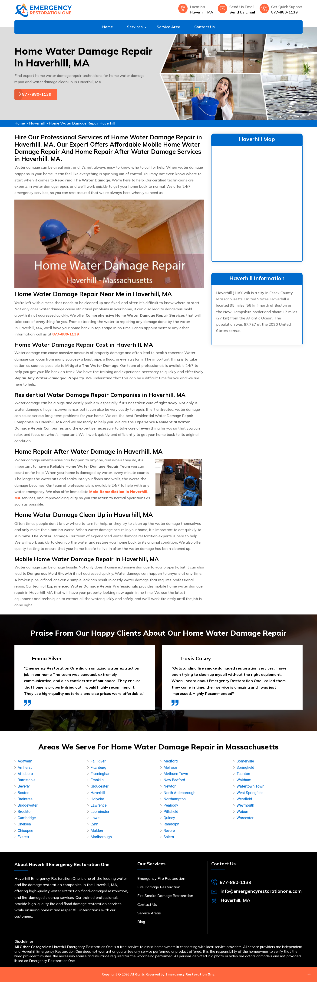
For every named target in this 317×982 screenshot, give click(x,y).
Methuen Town (176, 774)
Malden (97, 830)
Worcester (245, 818)
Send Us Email (242, 12)
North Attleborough (179, 793)
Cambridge (27, 818)
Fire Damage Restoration (158, 887)
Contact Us (204, 26)
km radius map (257, 202)
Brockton (25, 811)
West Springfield (250, 793)
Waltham (244, 780)
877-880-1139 (284, 12)
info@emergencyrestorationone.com (261, 891)
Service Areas (149, 913)
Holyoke (97, 799)
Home (107, 26)
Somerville (245, 761)
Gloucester (100, 786)
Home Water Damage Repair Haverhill (82, 123)
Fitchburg (98, 767)
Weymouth (245, 805)
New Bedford (174, 780)
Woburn (243, 811)
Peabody (171, 805)
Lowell (96, 818)
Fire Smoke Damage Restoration (165, 895)
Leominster (100, 811)
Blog (141, 921)
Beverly (24, 786)
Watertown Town (250, 786)
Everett (23, 837)
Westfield (244, 799)
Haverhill (37, 123)
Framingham (101, 774)
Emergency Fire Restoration (161, 878)
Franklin (97, 780)
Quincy (169, 818)
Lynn (94, 824)
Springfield (245, 767)
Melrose (170, 767)
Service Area (168, 26)
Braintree (25, 799)
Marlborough (101, 837)
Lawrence (99, 805)
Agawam (25, 761)
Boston (23, 793)
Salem (169, 837)
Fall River (98, 761)
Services (135, 26)
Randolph (171, 824)
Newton (170, 786)
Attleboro (25, 774)
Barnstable (26, 780)
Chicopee (25, 830)
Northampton (175, 799)
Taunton (243, 774)
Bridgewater (28, 805)
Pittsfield (171, 811)
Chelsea (24, 824)
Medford (171, 761)
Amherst (25, 767)
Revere (169, 830)
